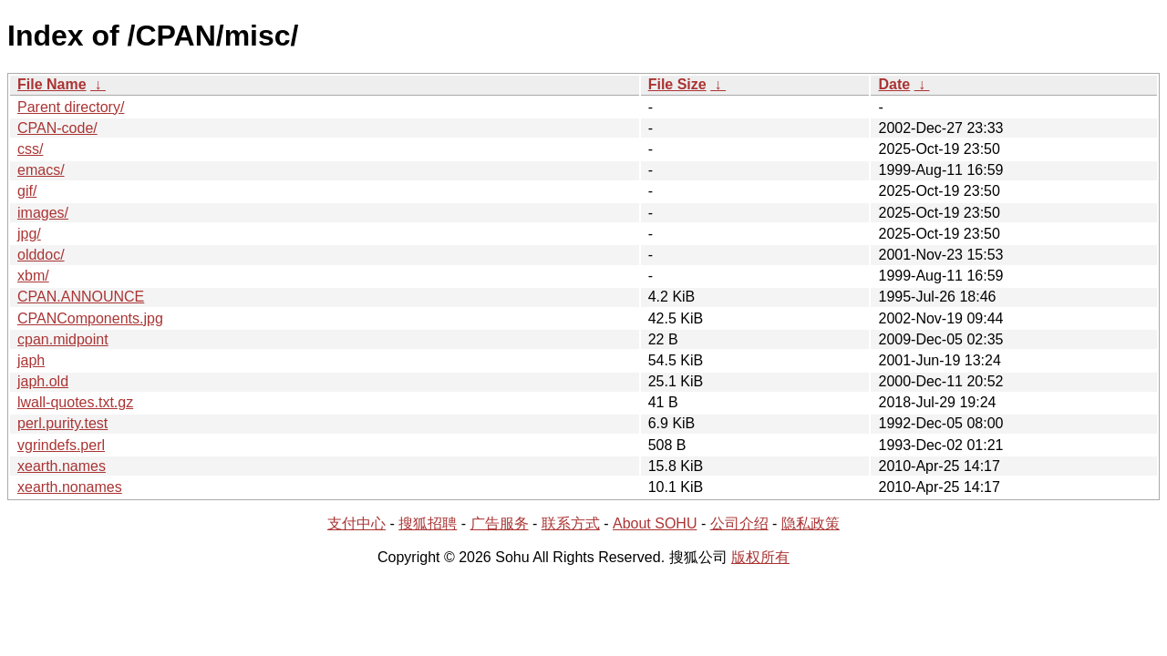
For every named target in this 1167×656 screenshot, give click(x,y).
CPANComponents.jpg (90, 318)
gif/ (26, 191)
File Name (52, 84)
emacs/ (41, 170)
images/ (42, 212)
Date (894, 84)
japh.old (42, 381)
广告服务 (499, 523)
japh (31, 360)
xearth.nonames (69, 487)
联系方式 (571, 523)
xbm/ (33, 275)
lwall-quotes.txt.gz (75, 402)
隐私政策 (810, 523)
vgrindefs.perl (61, 445)
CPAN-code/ (57, 128)
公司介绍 (739, 523)
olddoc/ (41, 254)
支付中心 (356, 523)
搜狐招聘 (427, 523)
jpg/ (29, 233)
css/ (30, 149)
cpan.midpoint (62, 339)
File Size (677, 84)
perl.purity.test (62, 423)
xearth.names (61, 466)
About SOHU (655, 523)
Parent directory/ (70, 107)
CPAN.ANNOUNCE (80, 296)
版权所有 (760, 557)
